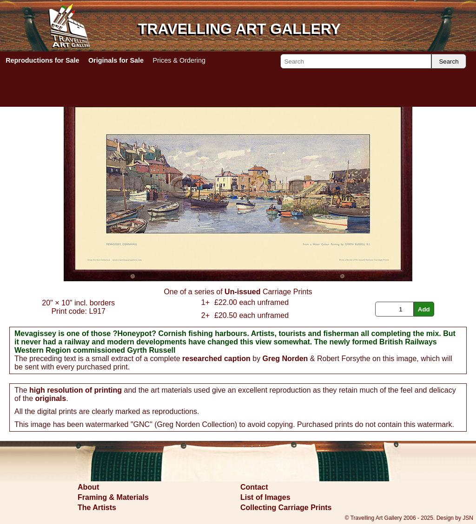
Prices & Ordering (178, 60)
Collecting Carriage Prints (286, 507)
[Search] (355, 61)
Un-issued (242, 292)
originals (50, 398)
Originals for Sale (116, 60)
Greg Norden (285, 358)
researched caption (216, 358)
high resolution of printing (75, 390)
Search (448, 61)
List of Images (265, 497)
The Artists (97, 507)
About (88, 487)
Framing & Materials (113, 497)
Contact (254, 487)
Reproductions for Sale (42, 60)
